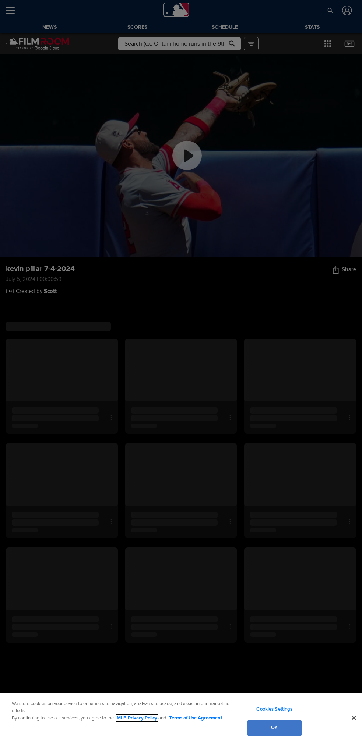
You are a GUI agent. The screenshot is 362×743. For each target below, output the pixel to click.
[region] (181, 718)
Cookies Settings (274, 709)
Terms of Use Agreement (195, 718)
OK (274, 728)
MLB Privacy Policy (137, 718)
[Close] (354, 718)
